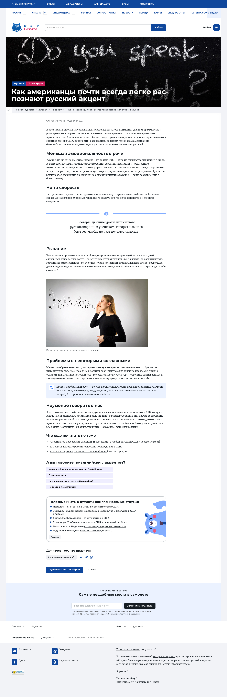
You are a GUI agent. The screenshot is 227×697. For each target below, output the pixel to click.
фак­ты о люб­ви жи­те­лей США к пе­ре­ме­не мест (130, 441)
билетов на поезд (91, 530)
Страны (36, 12)
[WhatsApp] (91, 557)
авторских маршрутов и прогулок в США (111, 511)
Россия (16, 12)
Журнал (86, 12)
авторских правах (164, 656)
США (149, 412)
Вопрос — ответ (106, 12)
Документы (48, 637)
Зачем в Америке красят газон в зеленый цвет (78, 451)
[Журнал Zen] (30, 660)
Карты (158, 12)
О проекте (18, 626)
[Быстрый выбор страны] (45, 12)
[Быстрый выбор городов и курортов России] (24, 12)
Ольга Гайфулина (55, 120)
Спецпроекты (176, 12)
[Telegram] (86, 557)
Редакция (37, 626)
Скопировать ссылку (61, 557)
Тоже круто (36, 83)
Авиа (74, 4)
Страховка (147, 4)
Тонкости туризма (24, 109)
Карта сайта (123, 671)
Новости (127, 12)
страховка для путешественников (105, 526)
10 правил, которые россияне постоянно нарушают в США (86, 446)
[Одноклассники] (70, 660)
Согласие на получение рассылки (124, 614)
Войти (207, 27)
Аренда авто (102, 4)
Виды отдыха (61, 12)
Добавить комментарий (65, 569)
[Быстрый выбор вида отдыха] (73, 12)
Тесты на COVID (199, 12)
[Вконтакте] (81, 557)
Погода (143, 12)
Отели (51, 4)
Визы (125, 4)
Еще (214, 12)
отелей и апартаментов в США (91, 518)
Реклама (55, 537)
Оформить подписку (140, 605)
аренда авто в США (89, 522)
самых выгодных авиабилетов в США (95, 506)
